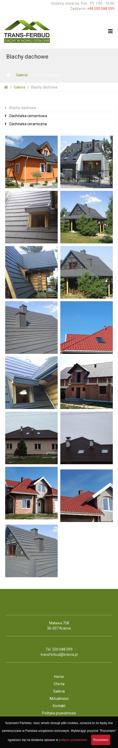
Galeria (22, 75)
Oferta (59, 684)
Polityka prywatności (59, 713)
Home (59, 677)
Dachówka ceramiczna (28, 124)
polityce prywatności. (73, 740)
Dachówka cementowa (28, 116)
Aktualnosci (59, 698)
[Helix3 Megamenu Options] (110, 31)
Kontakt (59, 706)
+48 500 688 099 (100, 9)
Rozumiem (100, 740)
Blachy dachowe (22, 108)
